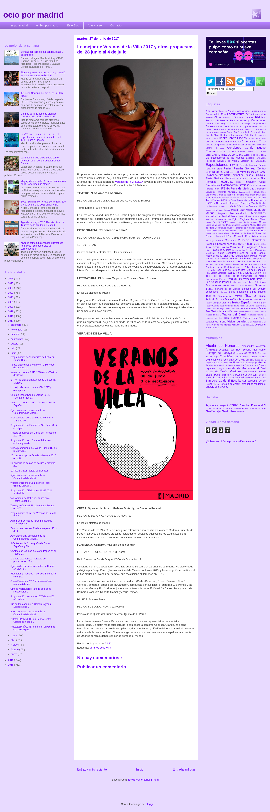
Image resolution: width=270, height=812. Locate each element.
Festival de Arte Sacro (218, 175)
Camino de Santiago (240, 124)
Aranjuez (212, 349)
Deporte (233, 154)
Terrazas (210, 318)
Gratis (243, 185)
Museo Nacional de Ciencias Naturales (246, 228)
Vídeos (216, 324)
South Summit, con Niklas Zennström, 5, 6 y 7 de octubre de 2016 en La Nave (43, 203)
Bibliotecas (223, 120)
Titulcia (216, 384)
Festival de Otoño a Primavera (248, 175)
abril (13, 640)
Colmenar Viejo (214, 359)
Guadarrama (212, 365)
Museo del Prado (225, 236)
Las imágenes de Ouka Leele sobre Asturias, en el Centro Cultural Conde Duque (41, 160)
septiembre (17, 339)
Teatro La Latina (247, 306)
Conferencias (215, 151)
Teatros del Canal (235, 314)
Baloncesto (228, 117)
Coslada (250, 360)
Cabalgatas (258, 120)
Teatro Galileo (213, 305)
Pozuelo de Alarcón (246, 374)
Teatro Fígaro (259, 302)
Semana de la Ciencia (228, 289)
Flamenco (212, 181)
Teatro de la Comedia (242, 311)
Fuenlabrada (240, 362)
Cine (245, 141)
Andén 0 (232, 111)
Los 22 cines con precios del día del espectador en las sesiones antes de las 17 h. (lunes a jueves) (42, 137)
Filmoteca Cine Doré (249, 178)
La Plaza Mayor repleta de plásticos (29, 470)
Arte (248, 114)
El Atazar (216, 362)
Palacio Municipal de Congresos (240, 247)
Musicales (231, 240)
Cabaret (210, 123)
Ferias (229, 168)
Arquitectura (237, 114)
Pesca (263, 259)
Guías (250, 185)
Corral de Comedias (235, 151)
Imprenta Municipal (228, 192)
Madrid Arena (225, 210)
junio (14, 353)
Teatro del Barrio (258, 311)
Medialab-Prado (240, 213)
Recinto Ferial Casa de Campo (244, 272)
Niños (248, 243)
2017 (11, 320)
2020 (11, 306)
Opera (217, 247)
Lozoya (221, 368)
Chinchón (227, 356)
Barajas (223, 405)
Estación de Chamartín (253, 161)
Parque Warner (258, 256)
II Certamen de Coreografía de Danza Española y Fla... (30, 545)
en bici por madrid (47, 25)
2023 (11, 292)
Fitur (263, 178)
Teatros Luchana (214, 315)
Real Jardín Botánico (216, 273)
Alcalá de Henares (224, 346)
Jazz (208, 200)
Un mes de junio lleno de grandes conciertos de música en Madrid (39, 115)
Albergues (223, 111)
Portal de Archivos (224, 264)
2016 (11, 660)
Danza (223, 154)
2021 (11, 302)
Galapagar (253, 362)
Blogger (150, 804)
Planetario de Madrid (234, 261)
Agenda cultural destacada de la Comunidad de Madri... (27, 411)
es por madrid (19, 25)
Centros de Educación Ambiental (224, 141)
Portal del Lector (242, 264)
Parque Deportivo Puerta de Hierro (237, 253)
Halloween (260, 185)
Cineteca (254, 141)
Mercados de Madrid (218, 216)
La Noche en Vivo (247, 203)
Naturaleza (259, 240)
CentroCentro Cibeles (233, 138)
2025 (11, 283)
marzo (14, 644)
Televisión (261, 315)
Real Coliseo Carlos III (253, 270)
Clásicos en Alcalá (245, 144)
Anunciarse (95, 25)
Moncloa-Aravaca (223, 408)
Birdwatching (244, 120)
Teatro (252, 295)
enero (14, 654)
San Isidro (212, 285)
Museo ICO (220, 225)
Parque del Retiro (241, 258)
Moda (235, 216)
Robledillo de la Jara (255, 377)
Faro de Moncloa (249, 165)
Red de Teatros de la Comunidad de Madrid (239, 276)
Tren (227, 318)
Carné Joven (223, 126)
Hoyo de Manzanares (230, 365)
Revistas (232, 278)
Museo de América (215, 233)
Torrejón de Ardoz (230, 384)
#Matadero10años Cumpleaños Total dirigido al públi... (30, 484)
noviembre (17, 329)
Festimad (234, 172)
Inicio (139, 769)
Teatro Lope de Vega (215, 308)
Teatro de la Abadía (222, 311)
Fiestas (231, 178)
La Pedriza (223, 206)
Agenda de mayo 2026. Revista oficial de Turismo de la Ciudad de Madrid (42, 224)
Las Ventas (251, 206)
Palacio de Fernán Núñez (243, 250)
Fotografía (227, 181)
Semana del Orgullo (254, 288)
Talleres (212, 295)
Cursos (251, 151)
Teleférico (252, 315)
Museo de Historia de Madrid (239, 233)
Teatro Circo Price (235, 299)
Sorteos (224, 292)
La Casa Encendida (238, 200)
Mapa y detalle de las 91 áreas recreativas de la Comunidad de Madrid (43, 182)
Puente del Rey (258, 264)
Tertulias (219, 318)
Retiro (222, 279)
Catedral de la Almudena (225, 129)
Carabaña (238, 353)
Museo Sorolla (230, 230)
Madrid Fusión (238, 210)
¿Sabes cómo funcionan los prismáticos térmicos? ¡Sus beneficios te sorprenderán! (42, 246)
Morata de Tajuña (218, 371)
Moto (242, 216)
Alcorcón (261, 346)
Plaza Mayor (253, 261)
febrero (15, 649)
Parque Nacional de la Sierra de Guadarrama (236, 254)
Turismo (237, 317)
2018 (11, 316)
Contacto (116, 25)
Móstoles (237, 371)
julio (13, 348)
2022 (11, 297)
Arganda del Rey (231, 349)
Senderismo (213, 291)
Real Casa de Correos (228, 270)
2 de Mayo (212, 111)
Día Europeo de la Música (252, 155)
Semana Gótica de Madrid (243, 285)
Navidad (232, 243)
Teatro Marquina (232, 308)
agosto (15, 343)
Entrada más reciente (92, 769)
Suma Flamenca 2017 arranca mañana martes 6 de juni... (31, 582)
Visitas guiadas (237, 321)
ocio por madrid (33, 14)
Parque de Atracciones (218, 258)
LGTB (224, 200)
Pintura (209, 261)
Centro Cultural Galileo (216, 132)
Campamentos (259, 123)
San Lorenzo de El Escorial (224, 380)
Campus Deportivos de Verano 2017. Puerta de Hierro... (30, 396)
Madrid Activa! (212, 210)
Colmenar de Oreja (234, 359)
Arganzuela (212, 405)
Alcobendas (249, 346)
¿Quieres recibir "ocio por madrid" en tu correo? (231, 441)
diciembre (16, 324)
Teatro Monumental (249, 308)
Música (244, 240)
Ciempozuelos (242, 356)
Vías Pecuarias (255, 322)
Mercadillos (258, 213)
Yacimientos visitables (230, 324)
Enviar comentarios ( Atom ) (144, 779)
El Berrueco (227, 362)
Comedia (221, 148)
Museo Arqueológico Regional (233, 219)
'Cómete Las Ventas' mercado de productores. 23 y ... (28, 560)
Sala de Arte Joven (256, 282)
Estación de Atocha (229, 161)
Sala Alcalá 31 (258, 279)
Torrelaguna (247, 384)
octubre (15, 334)
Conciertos (236, 147)
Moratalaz (237, 409)
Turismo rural (251, 318)
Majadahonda (233, 368)
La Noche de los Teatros (225, 203)
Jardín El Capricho (256, 197)
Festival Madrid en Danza (252, 172)
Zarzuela (245, 324)
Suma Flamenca (239, 291)
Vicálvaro (241, 411)
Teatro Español (242, 302)
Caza (241, 129)
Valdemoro (260, 384)
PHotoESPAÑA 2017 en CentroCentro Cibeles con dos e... (30, 620)
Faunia (262, 165)
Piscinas (218, 261)
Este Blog (73, 25)
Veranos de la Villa (100, 647)
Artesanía (256, 114)
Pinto (232, 375)
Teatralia (239, 296)
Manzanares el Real (254, 368)
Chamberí (245, 405)
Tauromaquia (225, 296)
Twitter (262, 318)
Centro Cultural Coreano (255, 129)
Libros (262, 206)
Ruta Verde (243, 279)
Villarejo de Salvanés (217, 386)
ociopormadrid (212, 327)
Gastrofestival (213, 185)
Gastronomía (230, 185)
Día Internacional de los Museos (226, 157)
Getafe (262, 362)
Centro (233, 405)
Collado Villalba (258, 356)
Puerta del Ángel (215, 267)
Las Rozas (260, 365)
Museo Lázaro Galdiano (238, 225)
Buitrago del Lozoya (219, 353)
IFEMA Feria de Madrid (236, 188)
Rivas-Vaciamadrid (234, 377)
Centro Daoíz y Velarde (239, 132)
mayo (14, 635)
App (239, 111)
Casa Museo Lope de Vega (244, 126)
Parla (217, 374)
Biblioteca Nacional (244, 117)
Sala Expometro (239, 282)
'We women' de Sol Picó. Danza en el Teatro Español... (30, 499)
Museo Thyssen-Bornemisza (252, 230)
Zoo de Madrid (258, 324)
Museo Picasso (214, 230)
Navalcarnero (251, 371)
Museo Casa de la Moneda (244, 222)
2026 (11, 278)
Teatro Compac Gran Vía (219, 302)
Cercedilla (251, 353)
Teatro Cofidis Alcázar (255, 299)
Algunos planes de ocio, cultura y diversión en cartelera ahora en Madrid (43, 74)
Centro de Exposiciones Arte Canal (238, 135)
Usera (233, 411)
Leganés (211, 368)
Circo (262, 141)
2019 (11, 311)
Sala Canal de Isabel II (219, 282)
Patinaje (256, 259)
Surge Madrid (258, 291)
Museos (220, 240)
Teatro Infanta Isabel (230, 305)
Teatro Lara (260, 305)
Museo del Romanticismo (247, 236)
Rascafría (218, 377)
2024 (11, 288)
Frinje (240, 182)
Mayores (224, 213)
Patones (225, 375)
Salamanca (255, 408)
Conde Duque (255, 147)
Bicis (233, 120)
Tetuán (226, 411)
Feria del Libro (215, 168)
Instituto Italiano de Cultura (234, 197)
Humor (217, 188)
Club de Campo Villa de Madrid (221, 144)
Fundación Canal (255, 181)
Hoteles (210, 188)
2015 (11, 664)
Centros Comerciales (257, 138)
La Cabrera (247, 365)
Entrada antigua (184, 769)
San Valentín (224, 285)
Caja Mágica (222, 123)
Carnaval (211, 126)
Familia (235, 165)
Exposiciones (218, 164)
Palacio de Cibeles (221, 250)
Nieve (241, 244)
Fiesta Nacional (215, 178)
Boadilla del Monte (254, 349)
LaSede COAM (236, 206)
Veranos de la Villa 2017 (129, 181)
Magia (249, 210)
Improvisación (246, 192)
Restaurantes (212, 279)
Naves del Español (216, 244)
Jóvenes (216, 200)
